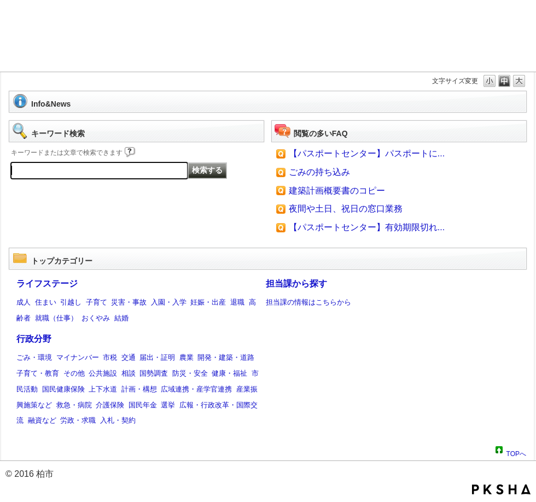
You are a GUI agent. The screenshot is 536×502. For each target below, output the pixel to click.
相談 (128, 373)
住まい (45, 302)
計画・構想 (139, 389)
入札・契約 (118, 420)
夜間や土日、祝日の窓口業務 (346, 208)
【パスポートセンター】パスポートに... (367, 153)
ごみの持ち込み (319, 172)
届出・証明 (157, 357)
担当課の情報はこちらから (308, 302)
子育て (96, 302)
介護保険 (110, 405)
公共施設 (103, 373)
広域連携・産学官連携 (196, 389)
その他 (74, 373)
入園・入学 (169, 302)
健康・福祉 (229, 373)
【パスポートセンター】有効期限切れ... (367, 227)
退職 (237, 302)
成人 (23, 302)
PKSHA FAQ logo (501, 489)
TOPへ (516, 452)
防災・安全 (190, 373)
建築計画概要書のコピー (337, 190)
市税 (110, 357)
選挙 (168, 405)
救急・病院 (74, 405)
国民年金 (143, 405)
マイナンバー (77, 357)
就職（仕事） (56, 318)
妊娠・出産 (208, 302)
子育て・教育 (37, 373)
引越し (70, 302)
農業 (186, 357)
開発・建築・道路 (225, 357)
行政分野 (33, 338)
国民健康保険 (63, 389)
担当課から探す (296, 283)
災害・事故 (129, 302)
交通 (128, 357)
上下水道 (103, 389)
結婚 (121, 318)
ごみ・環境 (34, 357)
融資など (42, 420)
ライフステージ (47, 283)
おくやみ (95, 318)
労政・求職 (78, 420)
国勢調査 (153, 373)
